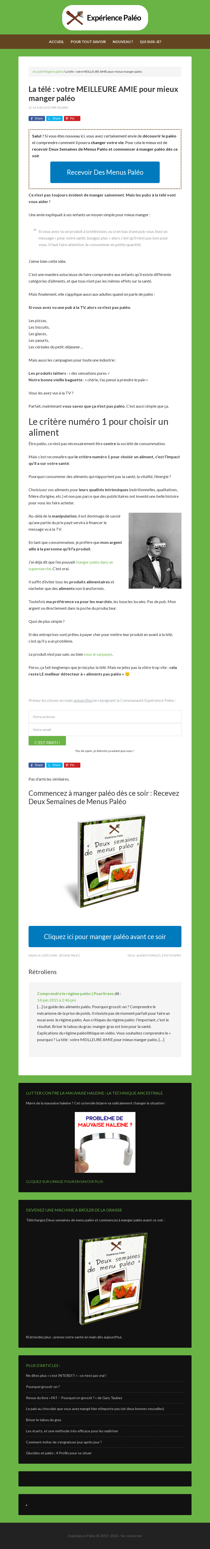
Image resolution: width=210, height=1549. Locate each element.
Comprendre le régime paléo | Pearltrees (75, 993)
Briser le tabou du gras (43, 1420)
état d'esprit (171, 955)
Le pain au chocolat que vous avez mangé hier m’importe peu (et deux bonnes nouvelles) (95, 1408)
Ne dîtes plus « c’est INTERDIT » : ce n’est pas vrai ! (66, 1375)
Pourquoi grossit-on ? (43, 1386)
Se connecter (131, 1536)
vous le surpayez (98, 654)
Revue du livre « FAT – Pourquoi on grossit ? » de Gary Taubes (74, 1398)
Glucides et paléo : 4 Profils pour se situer (59, 1453)
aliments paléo (148, 955)
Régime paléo (69, 955)
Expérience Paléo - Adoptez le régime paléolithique (105, 17)
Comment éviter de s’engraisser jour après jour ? (64, 1442)
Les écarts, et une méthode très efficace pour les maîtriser (72, 1431)
